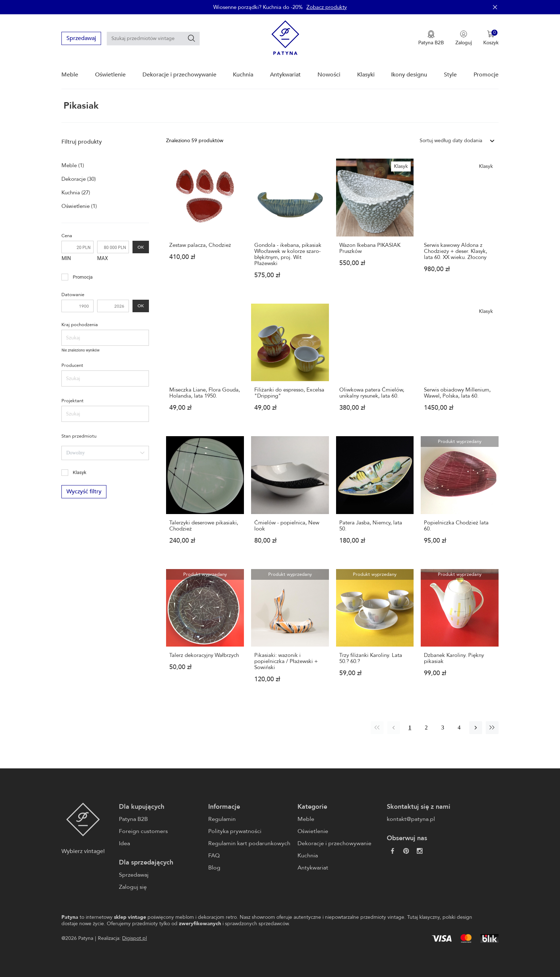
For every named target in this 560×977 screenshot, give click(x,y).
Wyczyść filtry (84, 491)
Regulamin (222, 819)
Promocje (486, 75)
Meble (69, 75)
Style (450, 75)
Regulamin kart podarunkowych (249, 843)
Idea (124, 843)
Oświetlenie (110, 75)
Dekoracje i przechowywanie (179, 75)
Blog (214, 868)
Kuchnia (243, 75)
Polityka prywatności (234, 831)
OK (141, 247)
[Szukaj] (191, 38)
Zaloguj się (133, 887)
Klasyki (366, 75)
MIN (66, 258)
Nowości (329, 75)
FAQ (214, 855)
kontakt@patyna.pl (411, 819)
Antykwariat (285, 75)
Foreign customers (143, 831)
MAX (102, 258)
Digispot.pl (134, 938)
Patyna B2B (133, 819)
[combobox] (105, 453)
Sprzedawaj (81, 38)
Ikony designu (409, 75)
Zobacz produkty (326, 7)
